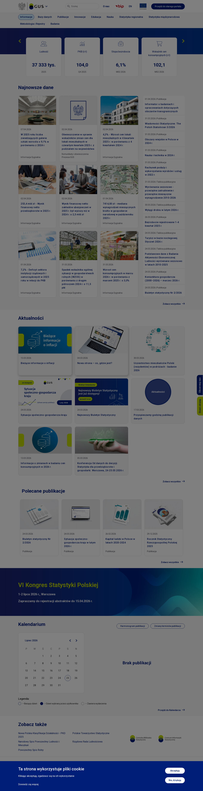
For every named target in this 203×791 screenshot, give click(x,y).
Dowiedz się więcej (28, 784)
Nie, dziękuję (175, 780)
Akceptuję (175, 770)
